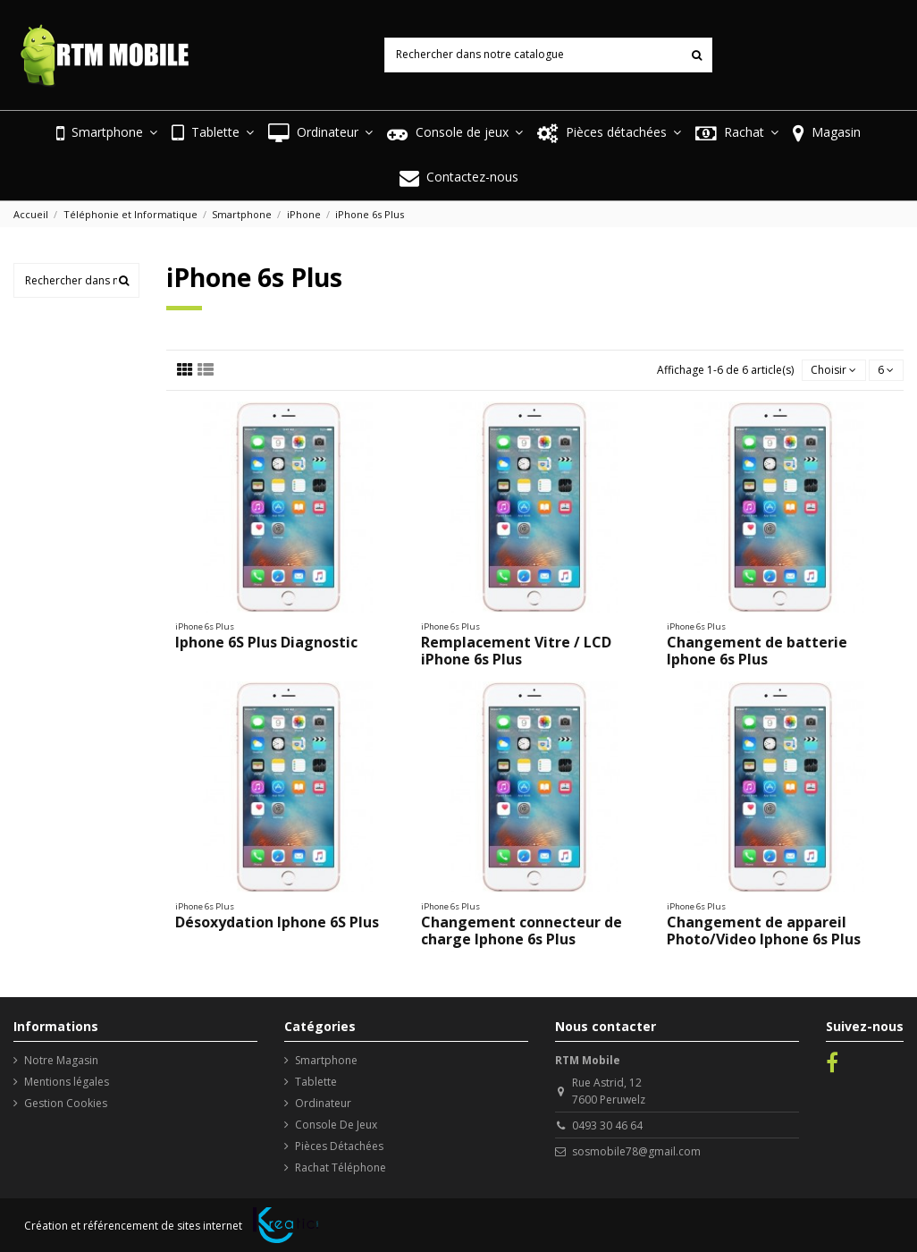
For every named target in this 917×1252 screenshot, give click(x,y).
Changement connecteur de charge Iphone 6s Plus (521, 930)
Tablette (316, 1081)
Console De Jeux (336, 1124)
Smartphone (326, 1060)
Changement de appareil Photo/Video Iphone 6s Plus (764, 930)
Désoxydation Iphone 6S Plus (277, 922)
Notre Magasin (61, 1060)
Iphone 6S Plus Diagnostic (266, 642)
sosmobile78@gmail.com (636, 1151)
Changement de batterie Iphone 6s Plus (757, 650)
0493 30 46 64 (607, 1125)
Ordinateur (323, 1103)
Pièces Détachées (339, 1146)
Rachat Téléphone (340, 1167)
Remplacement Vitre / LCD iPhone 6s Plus (516, 650)
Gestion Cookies (65, 1103)
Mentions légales (66, 1081)
